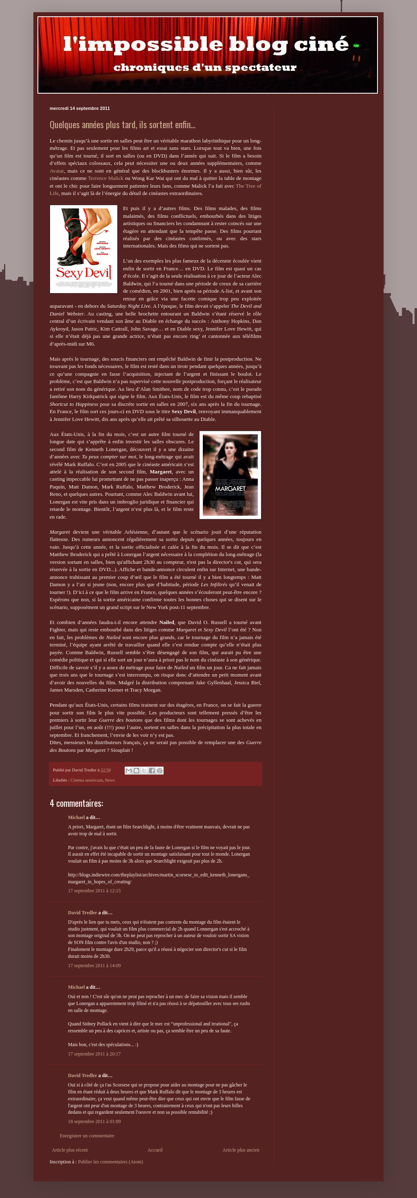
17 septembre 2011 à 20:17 (94, 1054)
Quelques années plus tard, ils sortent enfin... (122, 124)
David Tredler (82, 912)
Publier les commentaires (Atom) (110, 1162)
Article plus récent (70, 1150)
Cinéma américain (86, 779)
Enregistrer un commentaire (87, 1136)
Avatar (57, 171)
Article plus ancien (240, 1150)
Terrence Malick (105, 178)
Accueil (154, 1150)
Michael (76, 817)
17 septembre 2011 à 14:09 (94, 965)
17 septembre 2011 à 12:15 (94, 891)
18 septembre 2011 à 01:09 (94, 1121)
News (110, 779)
